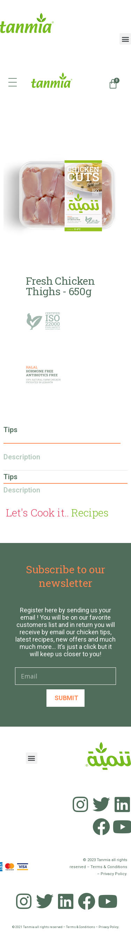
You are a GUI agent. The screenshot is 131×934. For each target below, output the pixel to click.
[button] (125, 39)
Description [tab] (21, 457)
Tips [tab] (10, 430)
